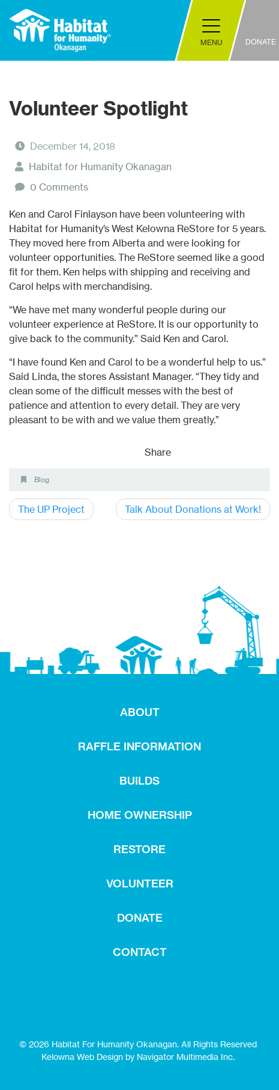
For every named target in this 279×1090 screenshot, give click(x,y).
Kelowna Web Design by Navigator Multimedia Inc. (138, 1057)
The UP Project (51, 509)
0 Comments (59, 187)
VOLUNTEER (139, 883)
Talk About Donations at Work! (193, 509)
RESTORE (139, 849)
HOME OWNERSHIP (140, 815)
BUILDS (139, 781)
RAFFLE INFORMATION (139, 746)
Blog (41, 479)
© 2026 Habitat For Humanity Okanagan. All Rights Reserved (138, 1044)
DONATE (140, 918)
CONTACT (140, 952)
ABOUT (140, 712)
